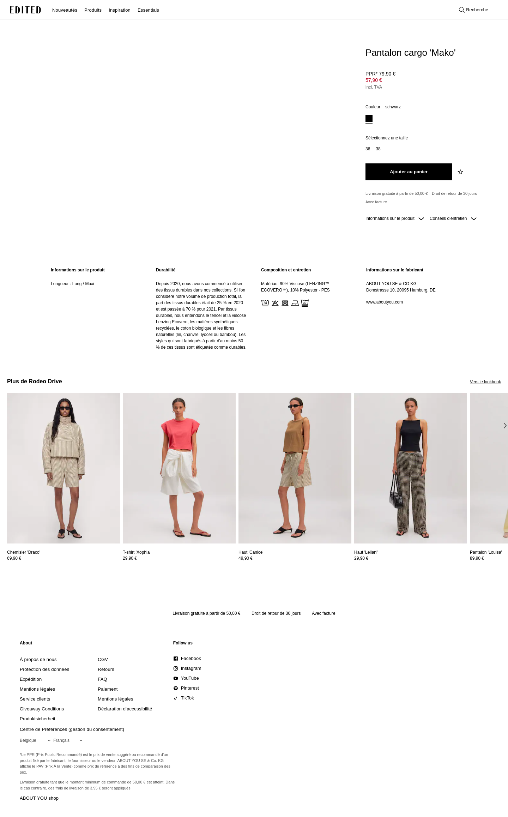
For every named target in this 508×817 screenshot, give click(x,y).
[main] (254, 308)
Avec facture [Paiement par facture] (376, 202)
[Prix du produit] (430, 81)
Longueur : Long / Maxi (72, 283)
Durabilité (165, 270)
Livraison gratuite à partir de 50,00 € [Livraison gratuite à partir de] (396, 193)
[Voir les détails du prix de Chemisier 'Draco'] (63, 558)
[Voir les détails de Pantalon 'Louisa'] (486, 552)
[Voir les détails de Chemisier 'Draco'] (63, 468)
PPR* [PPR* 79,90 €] (380, 73)
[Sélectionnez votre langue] (69, 740)
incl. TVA (373, 87)
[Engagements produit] (430, 197)
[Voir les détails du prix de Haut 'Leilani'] (410, 558)
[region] (96, 308)
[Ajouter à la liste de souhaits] (461, 171)
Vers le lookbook (485, 381)
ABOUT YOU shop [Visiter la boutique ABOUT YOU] (39, 798)
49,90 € (245, 558)
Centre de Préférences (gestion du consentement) (72, 729)
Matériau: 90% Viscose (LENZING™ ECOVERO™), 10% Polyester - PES (295, 287)
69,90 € (14, 558)
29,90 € (130, 558)
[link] (26, 644)
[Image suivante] (505, 425)
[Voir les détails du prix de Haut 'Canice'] (294, 558)
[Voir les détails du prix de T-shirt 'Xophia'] (179, 558)
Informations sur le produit (394, 218)
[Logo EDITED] (25, 9)
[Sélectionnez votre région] (36, 740)
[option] (369, 119)
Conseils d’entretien (453, 218)
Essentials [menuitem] (148, 10)
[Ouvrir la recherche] (473, 9)
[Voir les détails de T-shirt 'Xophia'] (179, 468)
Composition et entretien (286, 270)
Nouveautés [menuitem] (64, 10)
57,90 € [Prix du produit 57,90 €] (373, 80)
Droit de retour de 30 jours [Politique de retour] (454, 193)
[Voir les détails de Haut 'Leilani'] (410, 468)
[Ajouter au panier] (408, 171)
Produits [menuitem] (93, 10)
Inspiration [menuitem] (120, 10)
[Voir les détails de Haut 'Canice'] (294, 468)
